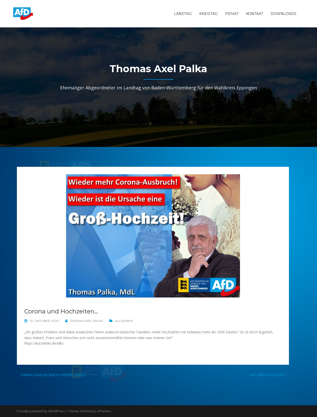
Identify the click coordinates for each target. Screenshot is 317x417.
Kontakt (254, 13)
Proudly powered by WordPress (41, 411)
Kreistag (208, 13)
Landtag (183, 13)
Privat (231, 13)
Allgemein (124, 321)
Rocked (85, 411)
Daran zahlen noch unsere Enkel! (53, 374)
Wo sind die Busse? (267, 374)
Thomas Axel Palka (86, 321)
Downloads (283, 13)
